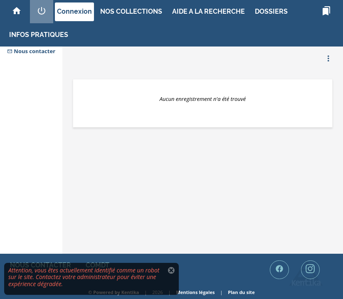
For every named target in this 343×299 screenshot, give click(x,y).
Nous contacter (31, 51)
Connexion (74, 11)
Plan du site (241, 292)
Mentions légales (195, 292)
